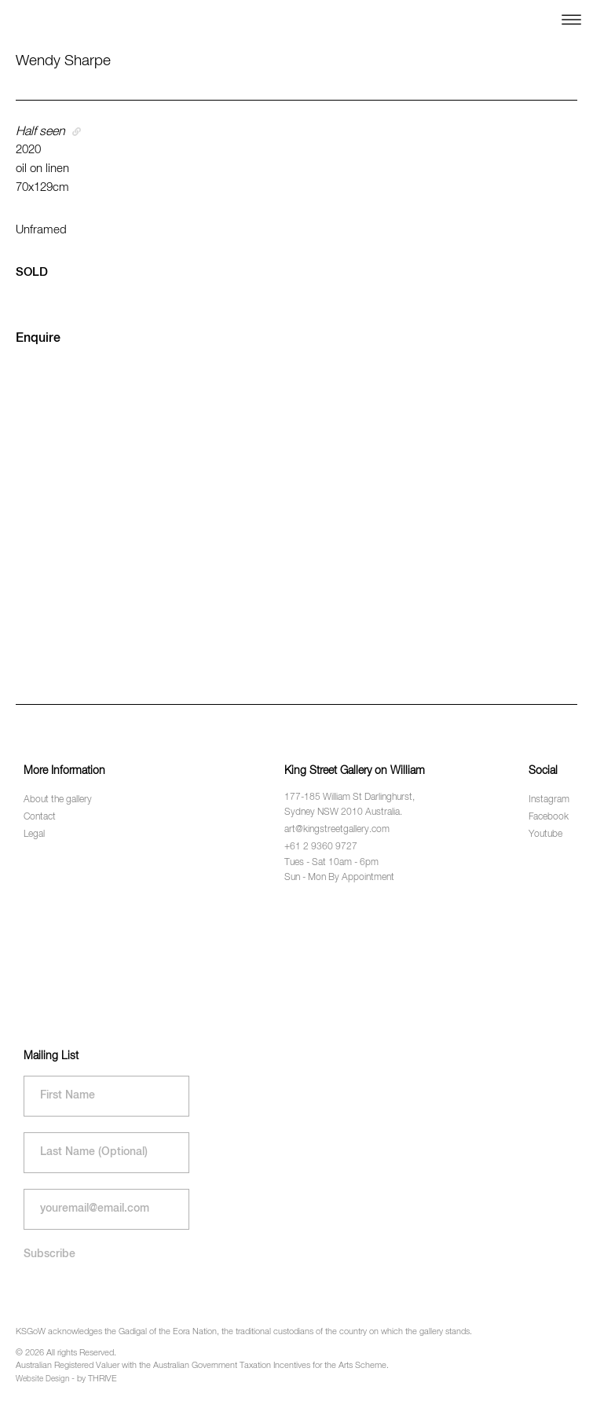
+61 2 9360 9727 (320, 847)
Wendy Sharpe (63, 60)
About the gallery (58, 800)
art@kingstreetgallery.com (337, 829)
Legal (34, 834)
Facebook (549, 817)
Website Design (42, 1379)
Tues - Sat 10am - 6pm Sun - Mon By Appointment (339, 870)
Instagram (549, 800)
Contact (40, 817)
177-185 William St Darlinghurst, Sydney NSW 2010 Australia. (349, 805)
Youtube (545, 834)
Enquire (38, 338)
